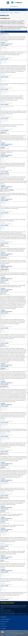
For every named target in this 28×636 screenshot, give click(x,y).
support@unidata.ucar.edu (8, 612)
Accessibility (3, 628)
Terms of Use (3, 626)
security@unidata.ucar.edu (21, 613)
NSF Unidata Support (7, 610)
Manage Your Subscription (6, 144)
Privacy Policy (3, 623)
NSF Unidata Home (4, 12)
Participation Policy (4, 621)
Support (11, 12)
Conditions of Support (5, 619)
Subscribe (3, 42)
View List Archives (4, 45)
